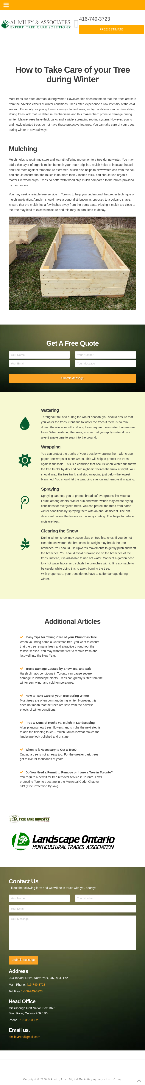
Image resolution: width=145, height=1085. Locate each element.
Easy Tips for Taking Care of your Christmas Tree (61, 637)
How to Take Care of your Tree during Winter (57, 695)
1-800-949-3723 (32, 991)
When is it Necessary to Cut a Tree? (50, 749)
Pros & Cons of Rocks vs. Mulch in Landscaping (60, 722)
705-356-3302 (28, 1020)
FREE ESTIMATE (111, 29)
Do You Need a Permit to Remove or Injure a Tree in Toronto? (69, 772)
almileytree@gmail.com (24, 1037)
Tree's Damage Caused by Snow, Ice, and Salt (58, 668)
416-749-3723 (94, 19)
